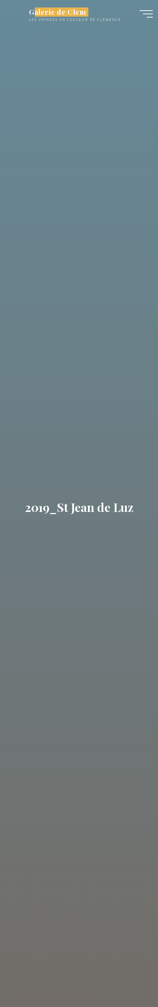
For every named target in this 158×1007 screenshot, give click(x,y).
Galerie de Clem (57, 11)
